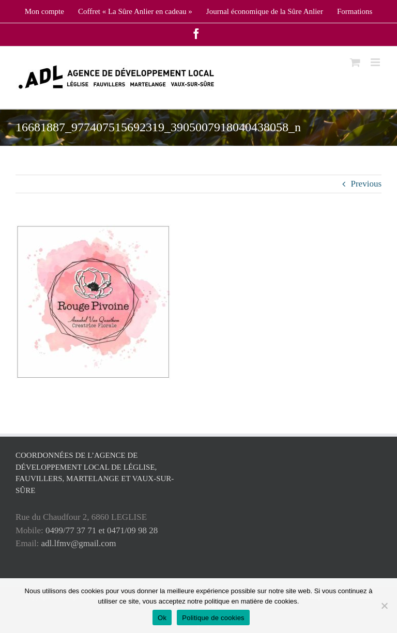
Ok (162, 618)
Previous (366, 184)
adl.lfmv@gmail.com (78, 543)
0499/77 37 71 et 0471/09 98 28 (101, 530)
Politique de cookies (213, 618)
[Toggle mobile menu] (376, 62)
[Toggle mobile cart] (355, 62)
